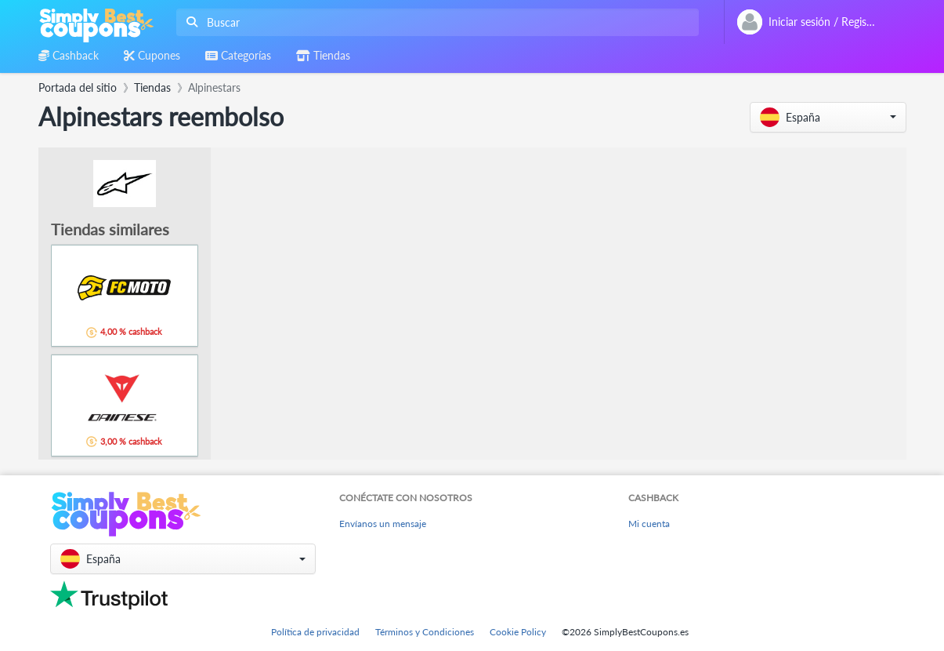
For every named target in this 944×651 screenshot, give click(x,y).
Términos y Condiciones (424, 632)
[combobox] (434, 22)
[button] (828, 117)
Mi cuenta (649, 523)
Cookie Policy (518, 632)
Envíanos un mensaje (382, 523)
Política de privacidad (315, 632)
